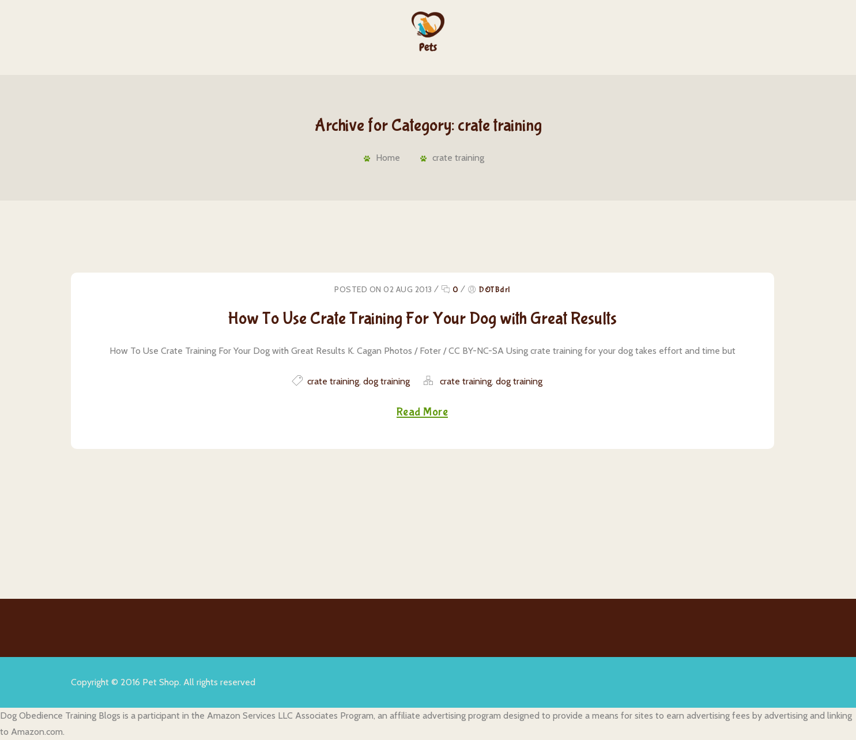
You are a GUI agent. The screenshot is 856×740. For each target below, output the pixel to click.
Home (388, 157)
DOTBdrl (494, 290)
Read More (422, 412)
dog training (386, 381)
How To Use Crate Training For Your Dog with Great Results (422, 318)
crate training (458, 157)
